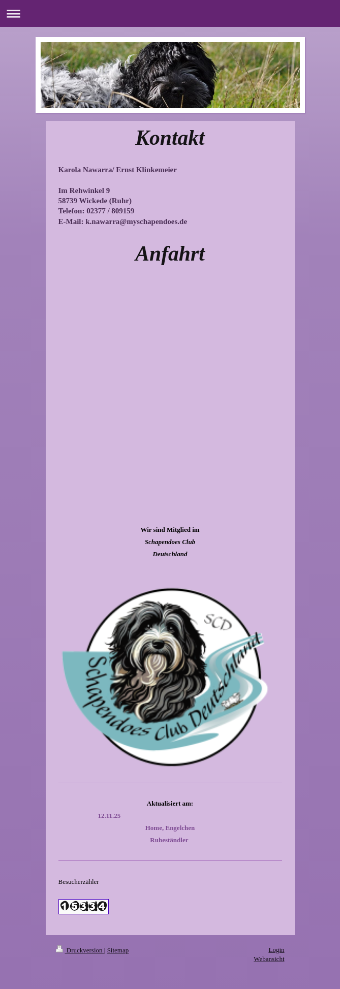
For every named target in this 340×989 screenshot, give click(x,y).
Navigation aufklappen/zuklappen (170, 13)
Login (276, 949)
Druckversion (80, 950)
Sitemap (118, 950)
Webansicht (269, 959)
